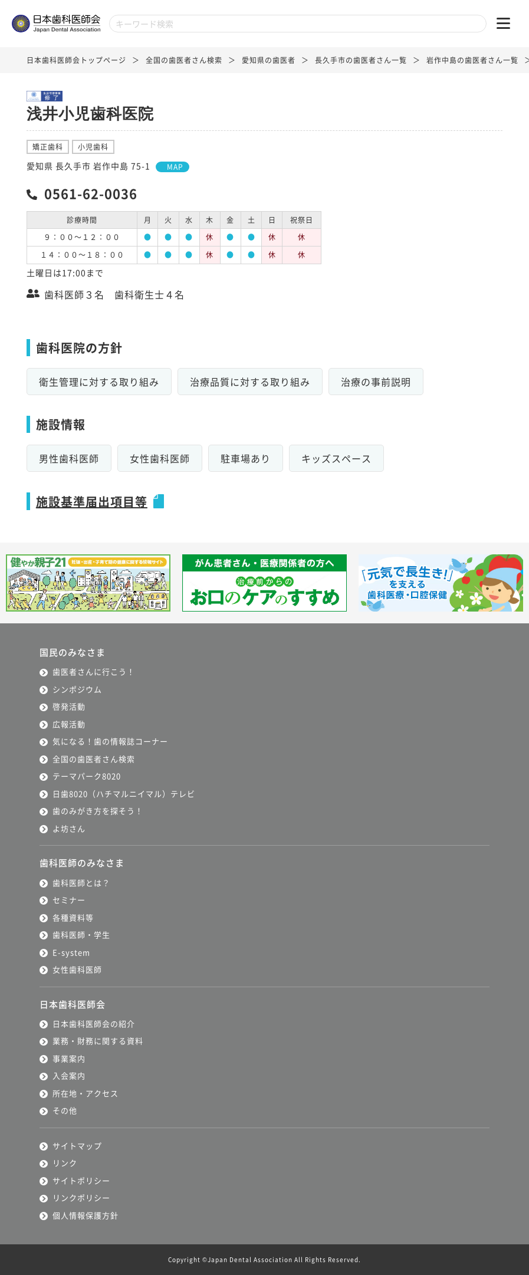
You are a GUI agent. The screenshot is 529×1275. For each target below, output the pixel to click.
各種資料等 (73, 917)
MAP (175, 167)
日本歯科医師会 (73, 1004)
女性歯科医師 (77, 969)
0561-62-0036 (90, 192)
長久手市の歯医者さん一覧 (361, 60)
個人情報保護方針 (85, 1215)
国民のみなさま (73, 652)
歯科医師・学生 (81, 934)
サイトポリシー (81, 1180)
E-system (71, 952)
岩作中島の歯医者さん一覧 (472, 60)
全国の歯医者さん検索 (184, 60)
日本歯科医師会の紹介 (93, 1023)
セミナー (69, 899)
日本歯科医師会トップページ (76, 60)
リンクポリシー (81, 1197)
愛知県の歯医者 (268, 60)
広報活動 (69, 723)
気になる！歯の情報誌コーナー (110, 741)
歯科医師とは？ (81, 882)
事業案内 (69, 1058)
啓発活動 (69, 706)
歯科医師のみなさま (82, 862)
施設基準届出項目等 (91, 501)
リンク (64, 1162)
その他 (64, 1110)
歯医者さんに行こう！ (93, 671)
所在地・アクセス (85, 1093)
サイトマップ (77, 1145)
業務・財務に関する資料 (97, 1040)
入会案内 (69, 1075)
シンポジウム (77, 689)
